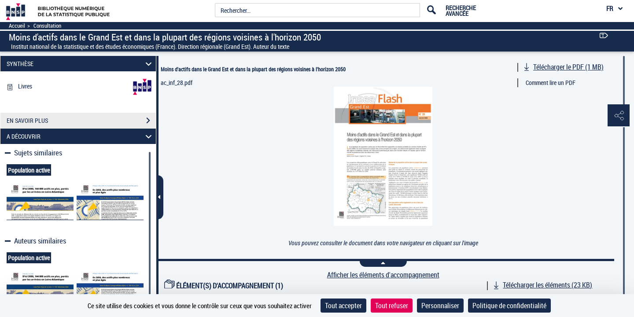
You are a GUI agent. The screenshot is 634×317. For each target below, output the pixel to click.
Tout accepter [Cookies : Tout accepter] (343, 305)
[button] (619, 115)
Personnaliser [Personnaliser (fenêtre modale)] (440, 305)
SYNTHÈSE (81, 63)
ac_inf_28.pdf (176, 82)
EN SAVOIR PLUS (81, 120)
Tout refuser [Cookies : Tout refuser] (391, 305)
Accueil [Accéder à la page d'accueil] (17, 25)
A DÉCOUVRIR (81, 136)
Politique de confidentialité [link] (509, 305)
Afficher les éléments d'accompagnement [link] (383, 275)
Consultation (47, 25)
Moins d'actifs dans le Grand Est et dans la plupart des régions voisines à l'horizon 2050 (253, 69)
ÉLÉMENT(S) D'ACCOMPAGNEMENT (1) (223, 286)
